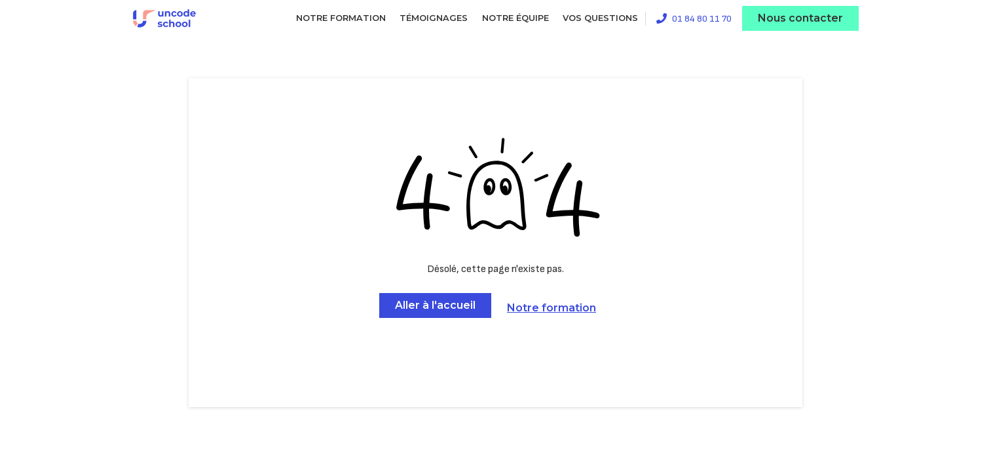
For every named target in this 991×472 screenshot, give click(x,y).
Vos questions (600, 18)
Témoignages (434, 18)
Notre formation (341, 18)
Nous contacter (800, 18)
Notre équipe (515, 18)
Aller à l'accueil (435, 305)
